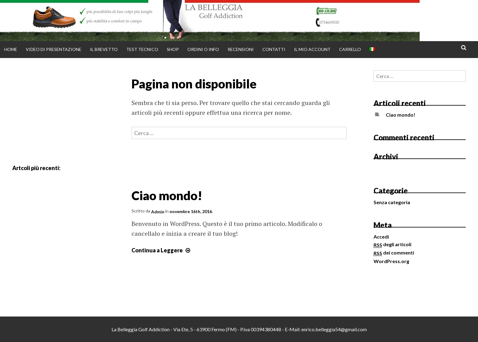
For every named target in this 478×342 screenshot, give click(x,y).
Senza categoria (392, 202)
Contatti (273, 49)
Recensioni (241, 49)
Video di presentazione (53, 49)
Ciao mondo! (166, 195)
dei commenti (394, 252)
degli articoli (392, 244)
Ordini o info (203, 49)
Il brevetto (104, 49)
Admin (157, 211)
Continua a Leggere (161, 250)
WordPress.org (391, 261)
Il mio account (312, 49)
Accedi (381, 236)
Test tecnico (142, 49)
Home (10, 49)
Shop (173, 49)
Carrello (350, 49)
